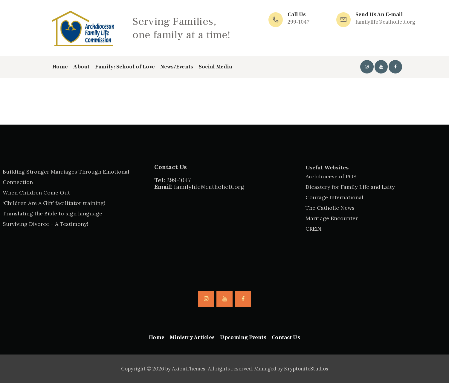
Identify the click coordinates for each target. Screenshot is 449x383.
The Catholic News (330, 207)
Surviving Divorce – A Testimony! (45, 223)
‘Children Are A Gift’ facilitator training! (54, 203)
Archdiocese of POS (331, 176)
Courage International (335, 197)
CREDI (314, 228)
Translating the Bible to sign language (52, 213)
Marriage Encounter (332, 218)
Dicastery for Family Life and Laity (350, 186)
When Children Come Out (36, 192)
